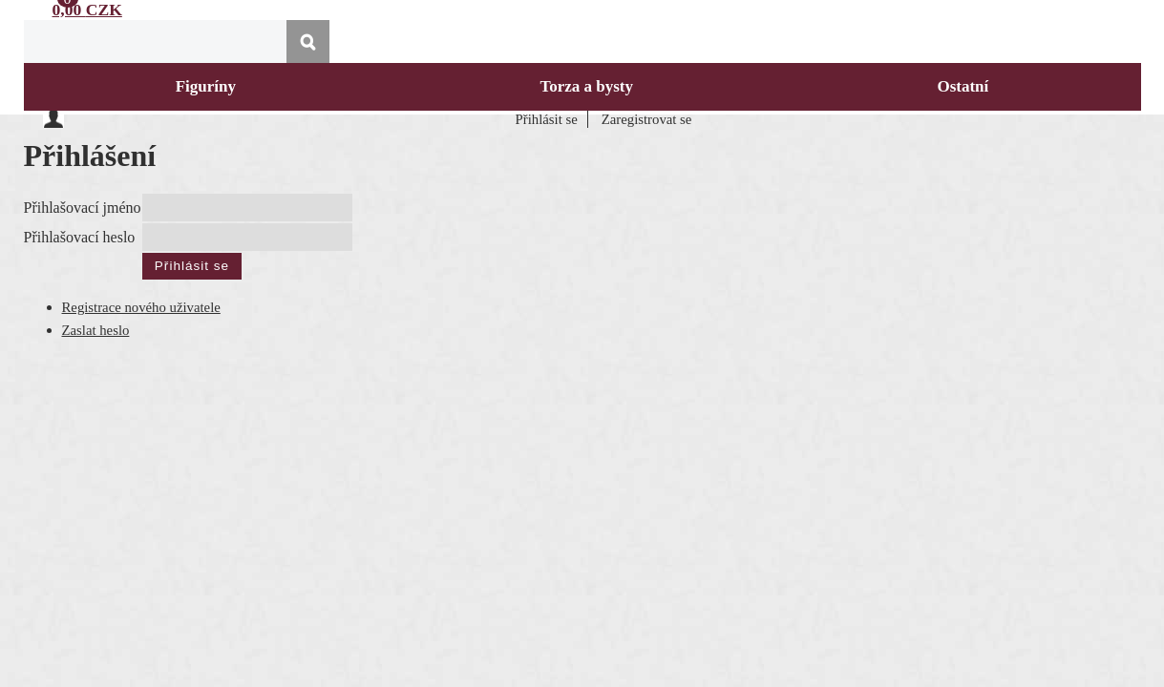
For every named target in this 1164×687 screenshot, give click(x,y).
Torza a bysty (586, 86)
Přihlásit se (547, 119)
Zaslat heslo (96, 324)
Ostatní (962, 86)
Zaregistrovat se (647, 119)
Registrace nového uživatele (141, 301)
